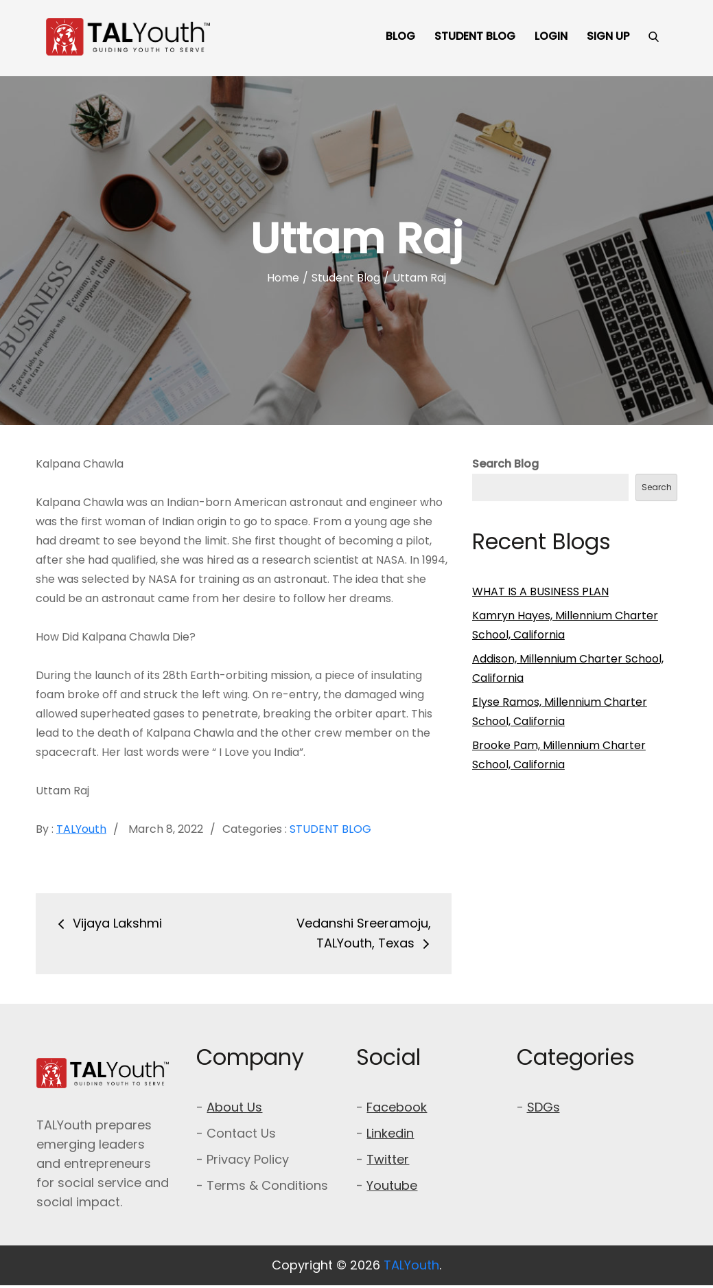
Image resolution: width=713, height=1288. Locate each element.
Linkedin (390, 1133)
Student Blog (330, 829)
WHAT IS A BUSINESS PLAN (540, 591)
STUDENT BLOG (474, 36)
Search (657, 487)
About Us (234, 1107)
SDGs (543, 1107)
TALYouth (81, 829)
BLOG (400, 36)
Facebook (396, 1107)
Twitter (387, 1159)
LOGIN (551, 36)
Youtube (391, 1185)
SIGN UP (608, 36)
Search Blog (505, 464)
